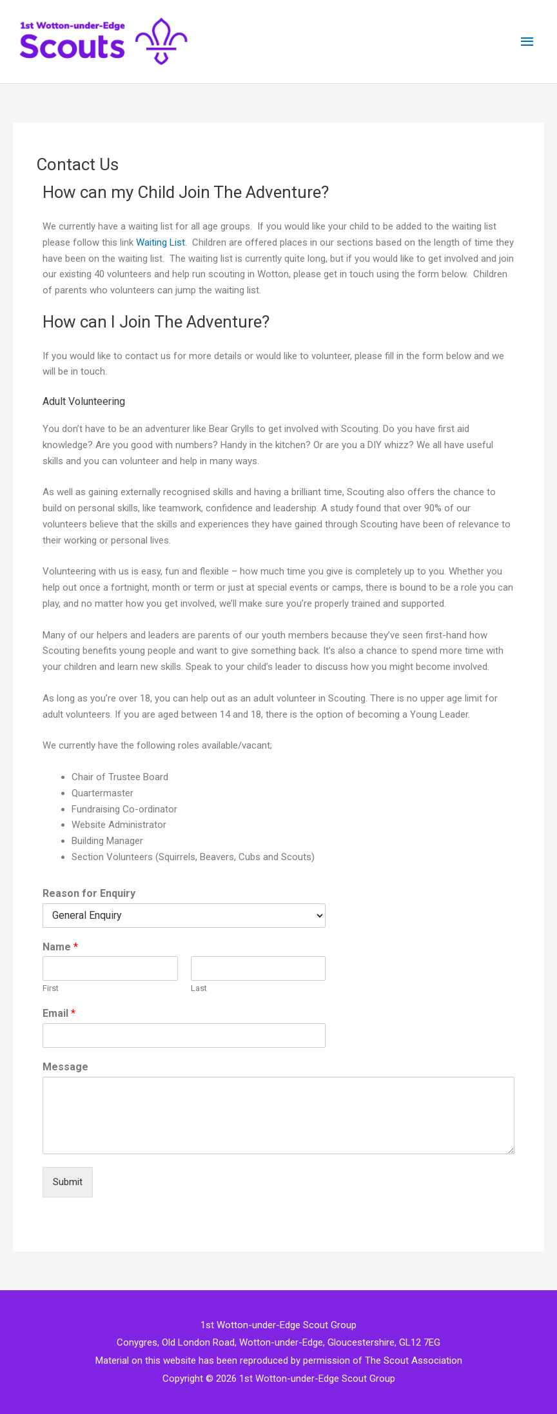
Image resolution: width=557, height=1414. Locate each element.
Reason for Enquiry (89, 893)
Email (59, 1013)
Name (60, 947)
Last (199, 988)
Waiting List (160, 242)
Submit (68, 1182)
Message (65, 1067)
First (51, 988)
